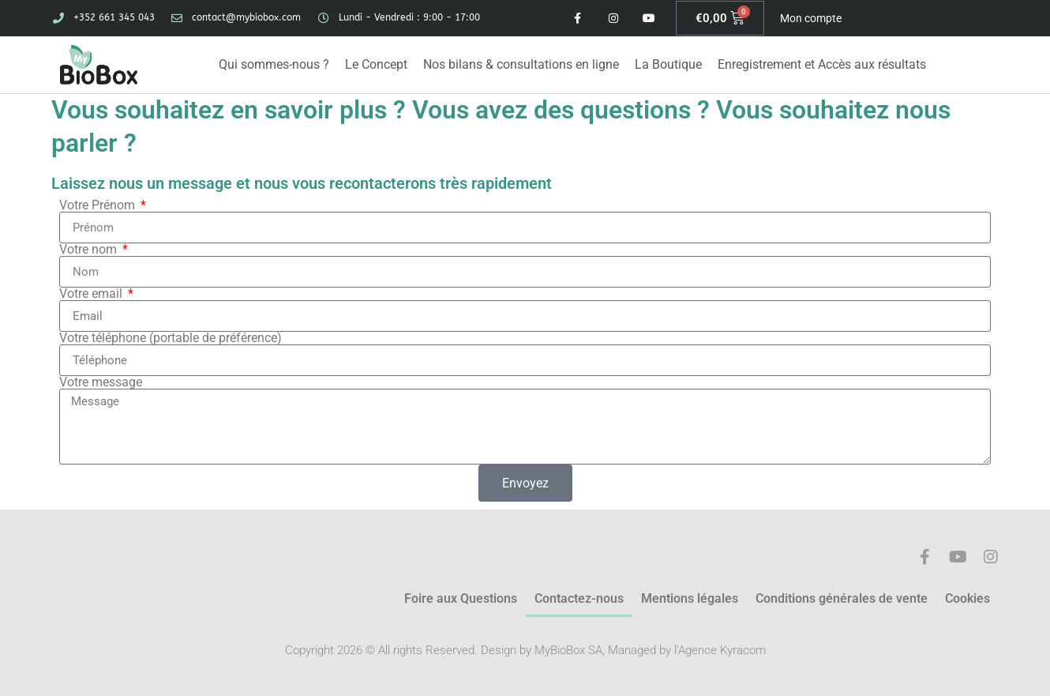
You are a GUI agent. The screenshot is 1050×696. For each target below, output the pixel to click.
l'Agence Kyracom (720, 650)
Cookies (967, 598)
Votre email (92, 294)
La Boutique (668, 64)
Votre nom (89, 249)
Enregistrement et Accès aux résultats (822, 64)
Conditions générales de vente (842, 598)
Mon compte (811, 18)
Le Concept (376, 64)
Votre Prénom (98, 205)
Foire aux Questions (460, 598)
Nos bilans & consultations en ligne (521, 64)
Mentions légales (689, 598)
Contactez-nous (579, 598)
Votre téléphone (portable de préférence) (170, 338)
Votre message (100, 382)
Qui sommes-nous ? (274, 64)
